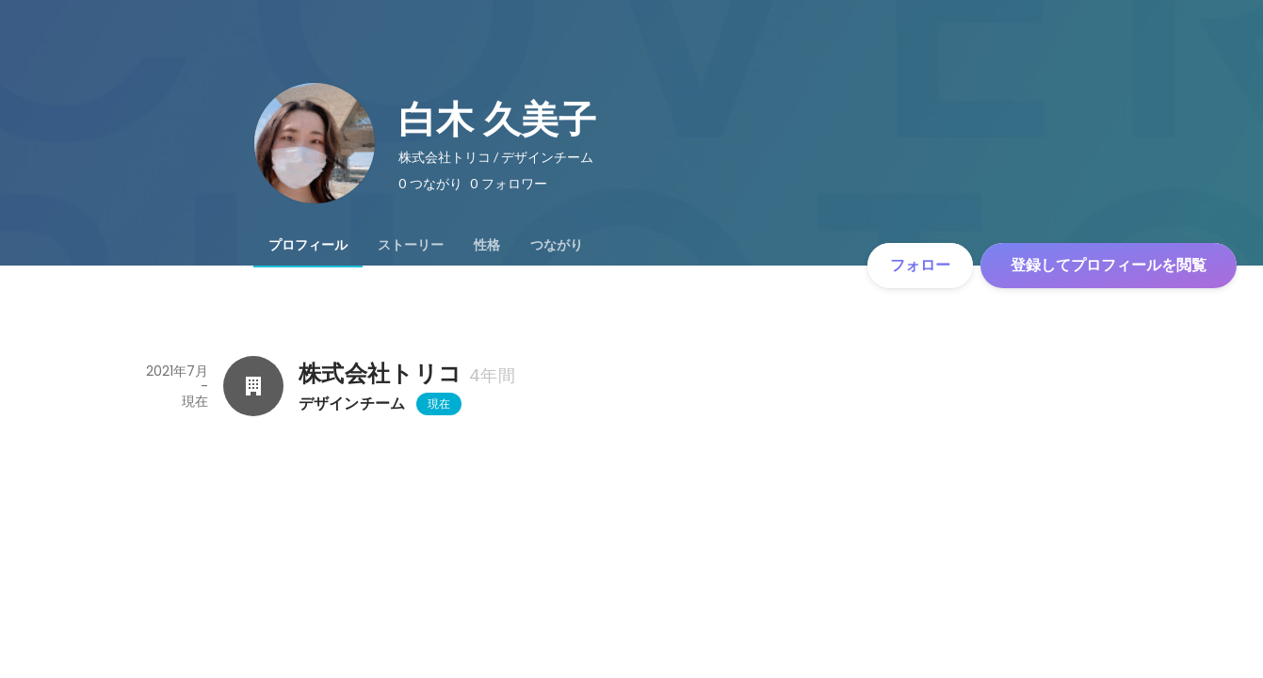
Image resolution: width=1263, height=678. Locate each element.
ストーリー (411, 244)
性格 (487, 244)
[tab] (308, 244)
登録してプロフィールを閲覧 (1108, 265)
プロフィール (308, 244)
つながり (556, 244)
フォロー (920, 265)
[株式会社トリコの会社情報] (253, 386)
